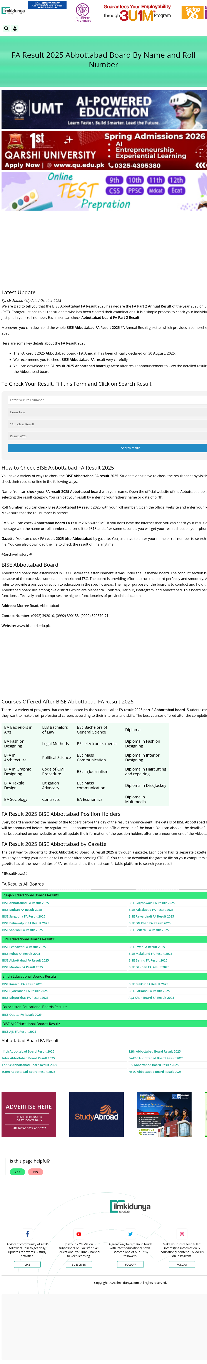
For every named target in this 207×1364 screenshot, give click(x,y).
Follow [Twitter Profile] (130, 1264)
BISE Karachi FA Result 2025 (22, 984)
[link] (47, 5)
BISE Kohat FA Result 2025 (21, 954)
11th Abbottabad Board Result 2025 (28, 1051)
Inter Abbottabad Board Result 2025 (28, 1058)
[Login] (14, 28)
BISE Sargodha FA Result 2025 (23, 916)
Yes (17, 1172)
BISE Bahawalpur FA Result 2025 (25, 923)
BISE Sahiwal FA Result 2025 (22, 930)
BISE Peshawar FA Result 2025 (24, 947)
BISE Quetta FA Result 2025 (22, 1014)
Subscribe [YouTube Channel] (79, 1264)
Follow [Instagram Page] (182, 1264)
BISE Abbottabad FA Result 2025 (25, 903)
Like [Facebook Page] (27, 1264)
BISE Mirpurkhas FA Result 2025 (25, 998)
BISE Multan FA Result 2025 (22, 910)
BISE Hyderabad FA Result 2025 (25, 991)
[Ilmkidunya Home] (13, 11)
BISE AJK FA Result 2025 (19, 1031)
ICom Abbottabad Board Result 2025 (28, 1072)
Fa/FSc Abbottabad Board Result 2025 (29, 1065)
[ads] (29, 1114)
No (35, 1172)
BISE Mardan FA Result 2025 (22, 967)
